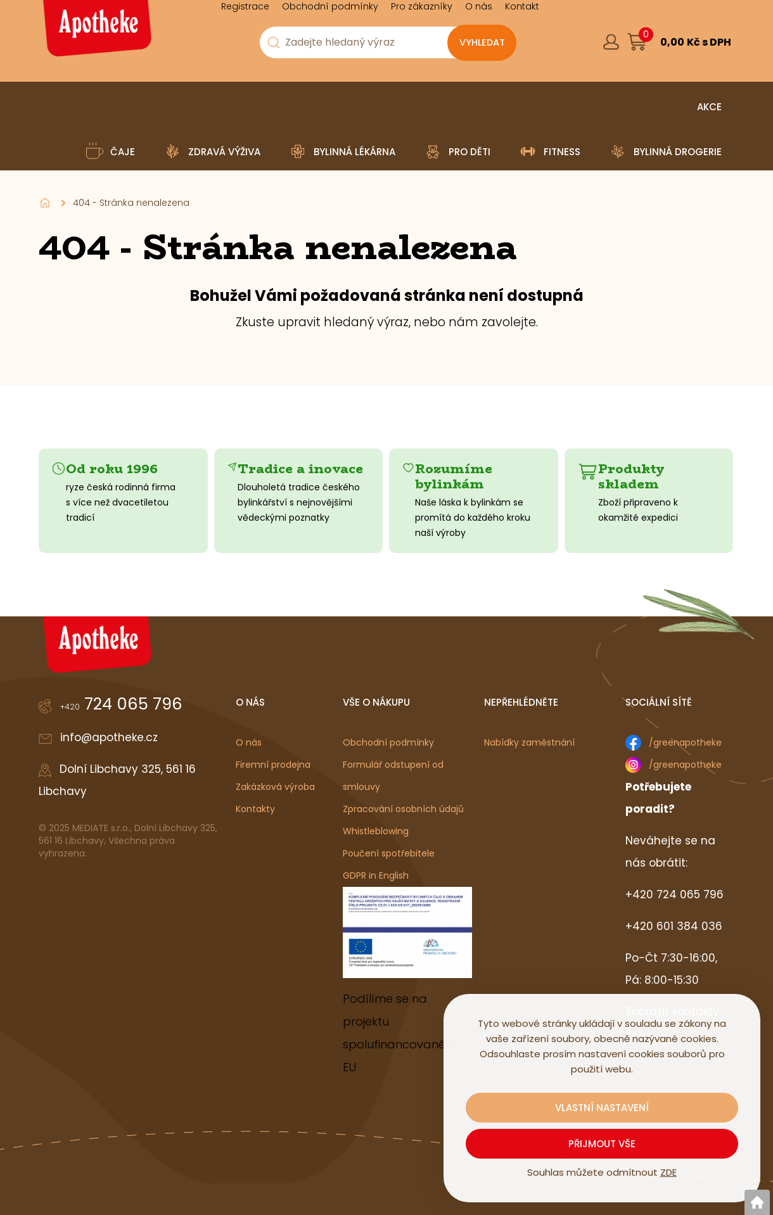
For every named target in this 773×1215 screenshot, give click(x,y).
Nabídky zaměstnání (529, 742)
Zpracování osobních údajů (403, 809)
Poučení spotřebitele (389, 853)
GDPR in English (376, 875)
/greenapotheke (685, 742)
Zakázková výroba (275, 786)
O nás (249, 742)
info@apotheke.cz (109, 737)
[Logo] (96, 32)
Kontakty (255, 809)
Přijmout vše (602, 1143)
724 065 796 (121, 703)
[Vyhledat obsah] (481, 43)
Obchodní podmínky (388, 742)
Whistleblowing (376, 831)
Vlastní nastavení (602, 1107)
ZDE (668, 1172)
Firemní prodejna (273, 764)
